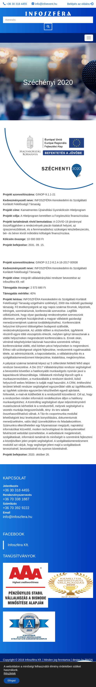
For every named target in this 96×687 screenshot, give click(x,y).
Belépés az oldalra (80, 3)
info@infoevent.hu (46, 3)
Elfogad (12, 680)
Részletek (10, 673)
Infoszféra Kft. (18, 545)
